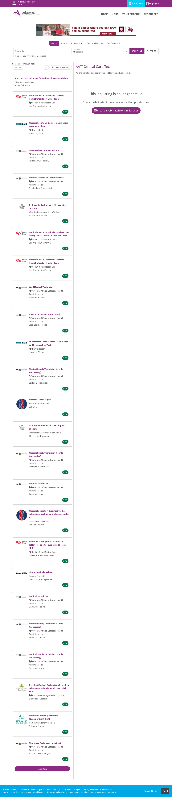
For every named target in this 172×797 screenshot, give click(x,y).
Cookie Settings (151, 791)
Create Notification (60, 67)
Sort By (18, 67)
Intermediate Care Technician (44, 150)
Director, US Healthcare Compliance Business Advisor (41, 78)
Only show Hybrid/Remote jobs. (32, 55)
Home (104, 14)
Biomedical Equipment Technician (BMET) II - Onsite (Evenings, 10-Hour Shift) (47, 544)
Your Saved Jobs (114, 43)
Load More (42, 768)
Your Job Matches (95, 43)
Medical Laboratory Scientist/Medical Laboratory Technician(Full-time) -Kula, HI (49, 514)
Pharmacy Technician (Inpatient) (45, 742)
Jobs (115, 14)
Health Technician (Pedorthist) (44, 314)
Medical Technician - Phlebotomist (46, 177)
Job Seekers (136, 3)
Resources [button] (151, 14)
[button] (152, 51)
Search (54, 43)
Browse (64, 43)
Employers (152, 3)
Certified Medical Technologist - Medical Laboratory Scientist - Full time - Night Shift (49, 688)
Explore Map (77, 43)
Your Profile (131, 14)
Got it (165, 791)
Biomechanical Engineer (41, 572)
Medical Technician (38, 483)
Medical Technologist (40, 399)
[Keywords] (42, 51)
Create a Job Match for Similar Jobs (116, 110)
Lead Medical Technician (41, 287)
